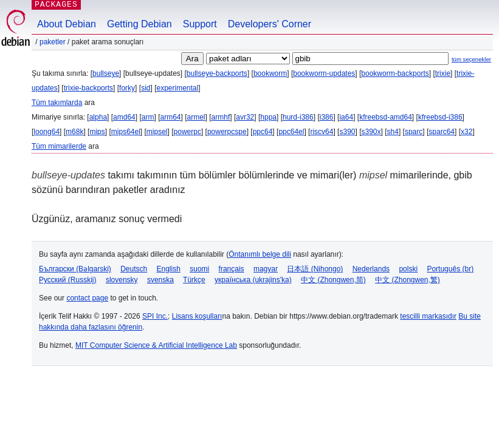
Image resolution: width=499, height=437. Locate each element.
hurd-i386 (298, 117)
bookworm (270, 73)
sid (145, 88)
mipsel (157, 131)
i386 (327, 117)
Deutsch (133, 269)
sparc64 (441, 131)
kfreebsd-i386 (440, 117)
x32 (466, 131)
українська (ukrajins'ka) (253, 280)
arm (148, 117)
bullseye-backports (217, 73)
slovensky (122, 280)
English (169, 269)
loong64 (46, 131)
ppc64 (263, 131)
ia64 (346, 117)
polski (408, 269)
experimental (177, 88)
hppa (268, 117)
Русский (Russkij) (68, 280)
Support (200, 24)
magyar (265, 269)
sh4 (393, 131)
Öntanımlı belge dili (260, 254)
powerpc (187, 131)
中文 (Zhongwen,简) (333, 280)
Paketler (53, 42)
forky (127, 88)
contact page (87, 298)
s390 (347, 131)
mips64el (125, 131)
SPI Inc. (155, 316)
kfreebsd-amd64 (385, 117)
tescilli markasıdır (428, 316)
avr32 (245, 117)
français (231, 269)
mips (97, 131)
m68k (74, 131)
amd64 (124, 117)
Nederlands (371, 269)
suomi (199, 269)
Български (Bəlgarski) (75, 269)
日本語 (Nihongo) (315, 269)
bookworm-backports (394, 73)
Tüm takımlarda (57, 102)
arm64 (170, 117)
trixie (442, 73)
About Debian (66, 24)
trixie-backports (88, 88)
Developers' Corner (269, 24)
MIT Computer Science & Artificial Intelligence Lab (156, 345)
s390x (371, 131)
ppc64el (291, 131)
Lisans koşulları (197, 316)
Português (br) (450, 269)
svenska (160, 280)
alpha (98, 117)
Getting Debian (139, 24)
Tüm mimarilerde (59, 146)
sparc (413, 131)
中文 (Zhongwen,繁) (407, 280)
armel (196, 117)
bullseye (105, 73)
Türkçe (194, 280)
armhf (221, 117)
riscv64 (321, 131)
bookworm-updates (324, 73)
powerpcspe (227, 131)
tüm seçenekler (471, 59)
